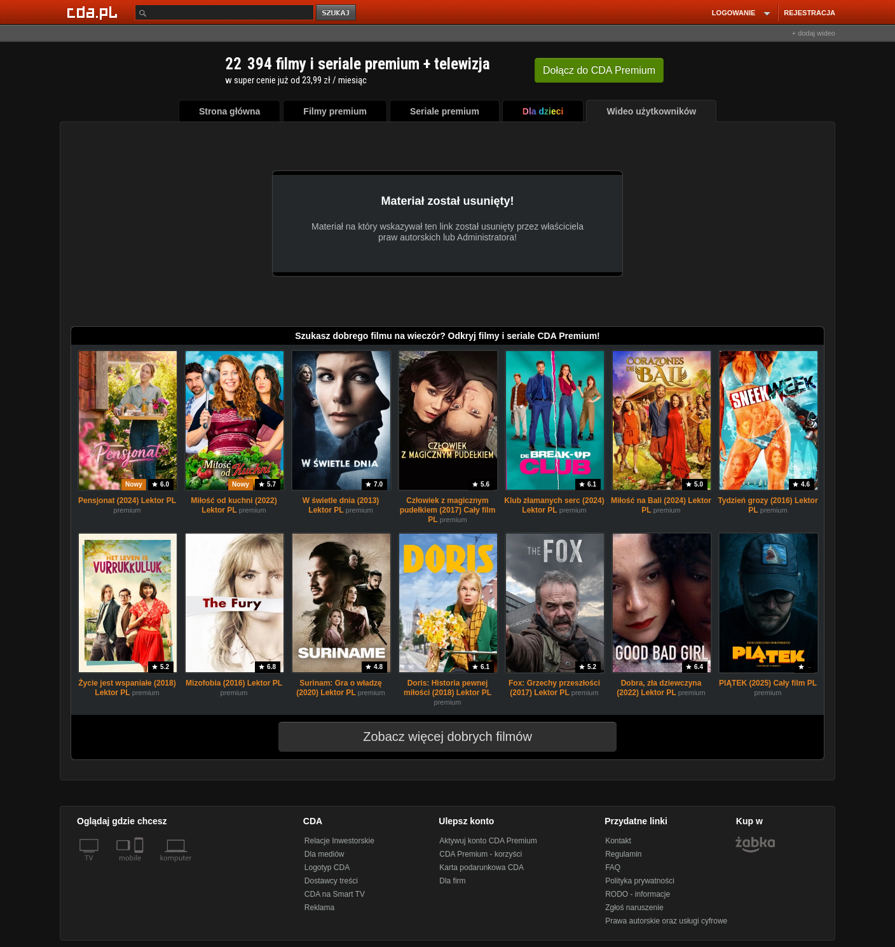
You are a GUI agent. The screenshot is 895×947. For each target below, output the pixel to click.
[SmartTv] (140, 865)
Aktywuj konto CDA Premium (487, 840)
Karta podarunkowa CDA (481, 867)
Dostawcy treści (331, 880)
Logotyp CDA (327, 867)
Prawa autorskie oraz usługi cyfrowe (666, 920)
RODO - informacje (637, 894)
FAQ (612, 867)
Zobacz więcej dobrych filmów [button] (439, 736)
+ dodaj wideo (813, 33)
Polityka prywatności (639, 880)
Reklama (319, 907)
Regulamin (623, 854)
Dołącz (599, 70)
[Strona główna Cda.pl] (94, 12)
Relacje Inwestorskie (339, 840)
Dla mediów (324, 854)
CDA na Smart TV (334, 894)
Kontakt (618, 840)
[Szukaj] (224, 12)
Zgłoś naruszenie (634, 907)
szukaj (337, 13)
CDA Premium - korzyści (480, 854)
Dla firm (452, 880)
